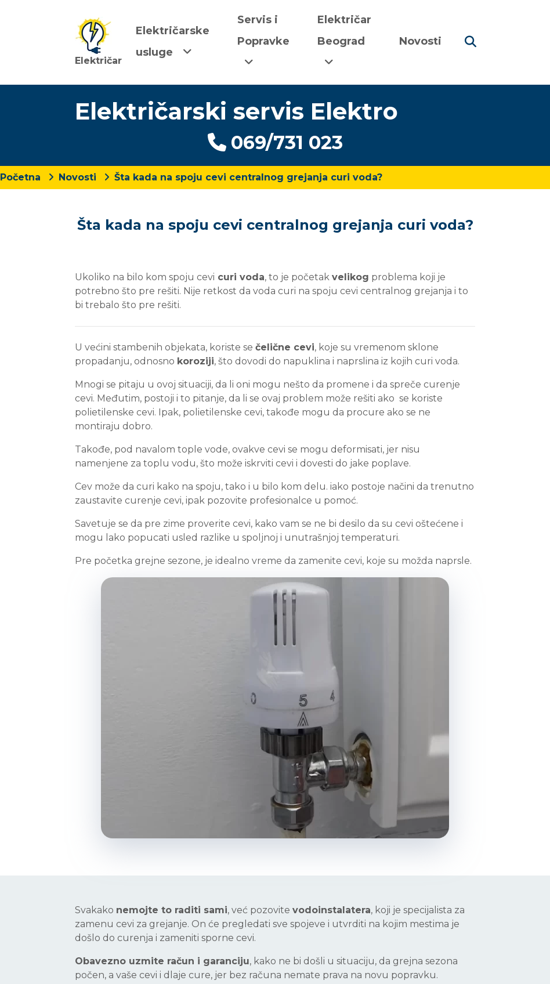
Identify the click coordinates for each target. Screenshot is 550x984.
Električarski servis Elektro (236, 111)
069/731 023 (275, 142)
